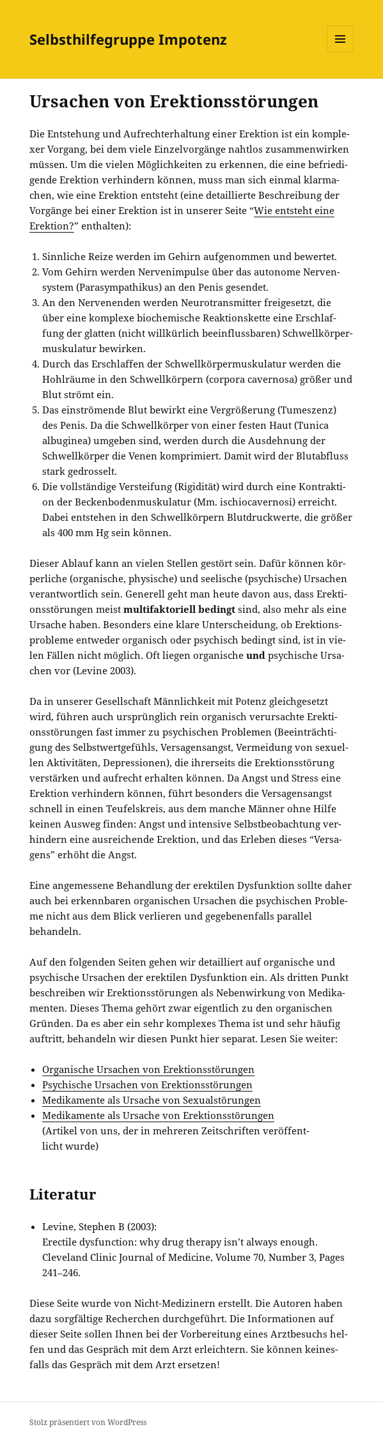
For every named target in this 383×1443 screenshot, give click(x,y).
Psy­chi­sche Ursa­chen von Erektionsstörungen (147, 1084)
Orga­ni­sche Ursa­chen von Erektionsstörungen (148, 1069)
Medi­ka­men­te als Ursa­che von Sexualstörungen (151, 1099)
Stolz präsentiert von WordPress (87, 1422)
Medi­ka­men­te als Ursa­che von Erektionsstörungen (158, 1115)
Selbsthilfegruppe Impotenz (128, 39)
